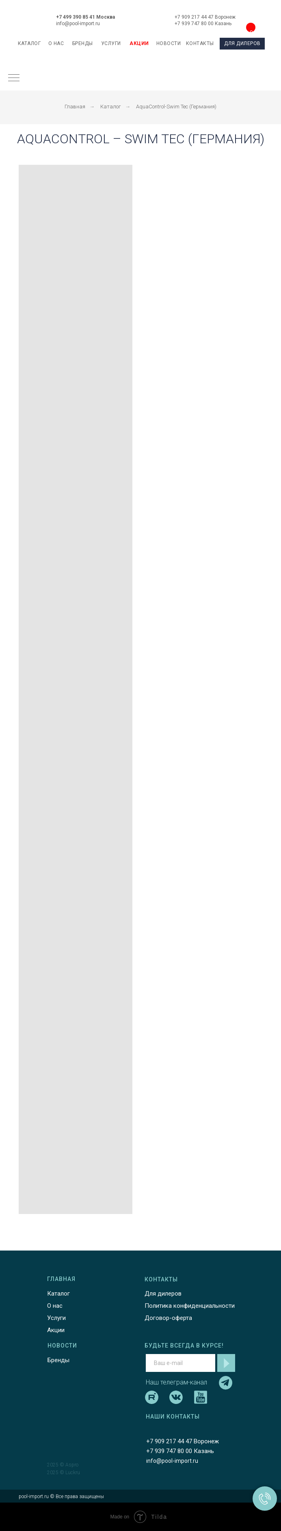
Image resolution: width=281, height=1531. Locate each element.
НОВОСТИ (168, 43)
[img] (142, 18)
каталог (29, 43)
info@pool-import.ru (78, 23)
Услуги (56, 1318)
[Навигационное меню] (13, 78)
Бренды (58, 1360)
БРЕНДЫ (82, 43)
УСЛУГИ (111, 43)
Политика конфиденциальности (190, 1305)
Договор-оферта (168, 1318)
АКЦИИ (139, 43)
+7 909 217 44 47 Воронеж (205, 17)
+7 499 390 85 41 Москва (85, 17)
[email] (180, 1363)
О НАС (56, 43)
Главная (75, 107)
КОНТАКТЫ (200, 43)
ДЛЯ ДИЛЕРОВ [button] (242, 43)
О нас (55, 1305)
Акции (56, 1330)
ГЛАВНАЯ (61, 1279)
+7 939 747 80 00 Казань (203, 23)
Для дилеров (163, 1293)
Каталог (110, 107)
